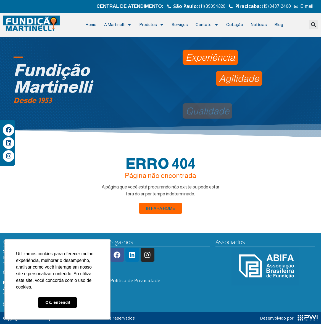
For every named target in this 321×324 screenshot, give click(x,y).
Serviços (180, 24)
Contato (207, 25)
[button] (313, 24)
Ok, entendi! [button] (57, 302)
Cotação (234, 24)
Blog (279, 24)
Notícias (259, 24)
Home (91, 24)
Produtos (151, 25)
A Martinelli (117, 25)
